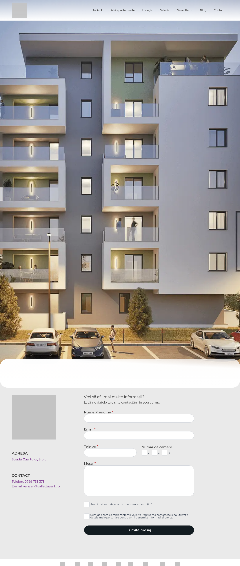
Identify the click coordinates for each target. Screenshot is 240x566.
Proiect (97, 10)
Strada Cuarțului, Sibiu (29, 459)
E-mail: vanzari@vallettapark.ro (36, 486)
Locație (147, 10)
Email (90, 429)
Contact (219, 10)
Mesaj (90, 463)
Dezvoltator (185, 10)
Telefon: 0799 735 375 (28, 481)
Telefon (91, 446)
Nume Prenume (98, 412)
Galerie (164, 10)
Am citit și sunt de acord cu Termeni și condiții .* (121, 504)
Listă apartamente (122, 10)
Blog (203, 10)
